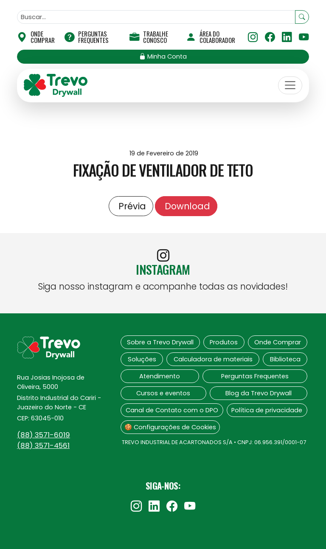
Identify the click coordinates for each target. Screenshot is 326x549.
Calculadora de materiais (213, 359)
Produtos (224, 342)
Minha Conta (163, 56)
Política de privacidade (266, 410)
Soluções (142, 359)
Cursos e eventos (163, 393)
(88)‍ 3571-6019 (43, 435)
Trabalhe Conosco (148, 37)
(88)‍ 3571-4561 (43, 445)
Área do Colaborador (210, 37)
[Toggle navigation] (290, 85)
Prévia (131, 206)
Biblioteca (285, 359)
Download (186, 206)
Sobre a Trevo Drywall (160, 342)
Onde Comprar (277, 342)
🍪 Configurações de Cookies (170, 427)
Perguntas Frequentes (87, 37)
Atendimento (159, 376)
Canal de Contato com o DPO (172, 410)
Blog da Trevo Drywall (258, 393)
